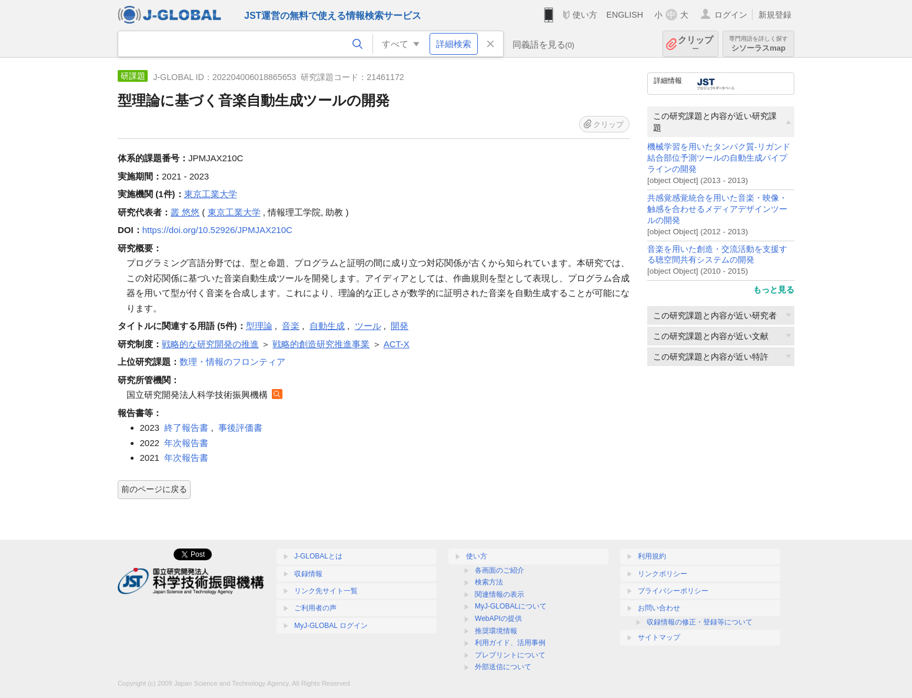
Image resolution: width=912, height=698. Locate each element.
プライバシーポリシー (673, 591)
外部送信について (503, 667)
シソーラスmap (758, 43)
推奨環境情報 (496, 631)
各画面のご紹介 (499, 570)
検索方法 (489, 582)
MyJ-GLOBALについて (511, 606)
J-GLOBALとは (318, 556)
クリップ (695, 44)
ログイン (730, 14)
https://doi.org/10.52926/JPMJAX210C (217, 230)
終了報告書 (186, 428)
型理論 (259, 326)
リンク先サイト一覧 (326, 591)
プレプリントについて (510, 655)
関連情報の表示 (499, 594)
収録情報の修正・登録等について (700, 622)
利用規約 (652, 556)
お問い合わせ (659, 608)
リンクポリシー (662, 574)
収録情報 (308, 574)
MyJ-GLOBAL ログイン (331, 625)
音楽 (290, 326)
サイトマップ (659, 637)
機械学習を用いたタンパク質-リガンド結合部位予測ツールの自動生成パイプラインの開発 (718, 158)
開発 (399, 326)
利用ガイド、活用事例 (510, 643)
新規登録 (774, 14)
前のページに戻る (154, 489)
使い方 (585, 14)
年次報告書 (186, 443)
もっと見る (773, 289)
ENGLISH (624, 14)
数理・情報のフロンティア (232, 362)
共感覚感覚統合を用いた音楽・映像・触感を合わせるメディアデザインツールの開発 (717, 209)
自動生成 (327, 326)
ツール (368, 326)
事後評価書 (240, 428)
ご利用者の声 (315, 608)
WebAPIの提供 (498, 618)
